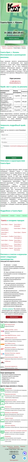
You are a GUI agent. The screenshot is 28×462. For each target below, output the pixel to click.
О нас (4, 446)
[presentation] (14, 152)
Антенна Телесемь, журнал (12, 353)
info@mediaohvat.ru (15, 83)
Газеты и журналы (7, 48)
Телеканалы (8, 407)
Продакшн (8, 436)
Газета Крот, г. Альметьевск (5, 229)
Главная (3, 46)
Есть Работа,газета (10, 343)
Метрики (12, 215)
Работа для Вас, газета (11, 329)
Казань (23, 46)
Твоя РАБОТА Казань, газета (12, 335)
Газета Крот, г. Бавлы (20, 228)
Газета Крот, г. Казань (7, 240)
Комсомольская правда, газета (13, 357)
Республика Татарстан (13, 46)
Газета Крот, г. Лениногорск (18, 241)
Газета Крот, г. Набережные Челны (7, 245)
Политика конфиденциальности (17, 447)
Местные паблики (10, 425)
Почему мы (10, 446)
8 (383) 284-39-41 (14, 453)
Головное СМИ (4, 215)
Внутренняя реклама (11, 400)
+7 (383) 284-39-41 (15, 81)
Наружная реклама (10, 394)
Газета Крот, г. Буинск (20, 232)
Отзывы (18, 215)
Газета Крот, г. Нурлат (7, 248)
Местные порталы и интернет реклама (16, 430)
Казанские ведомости (11, 366)
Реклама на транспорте (11, 412)
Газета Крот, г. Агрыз (7, 224)
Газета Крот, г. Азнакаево (18, 225)
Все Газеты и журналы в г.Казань (9, 369)
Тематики (24, 215)
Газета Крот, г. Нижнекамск (18, 245)
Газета (4, 220)
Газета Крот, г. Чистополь (18, 249)
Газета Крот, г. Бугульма (5, 233)
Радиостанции (9, 418)
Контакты (16, 446)
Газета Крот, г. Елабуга (7, 236)
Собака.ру (8, 361)
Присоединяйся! (14, 460)
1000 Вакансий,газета (11, 338)
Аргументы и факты (10, 347)
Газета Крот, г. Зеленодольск (18, 237)
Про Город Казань (10, 324)
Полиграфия (8, 388)
